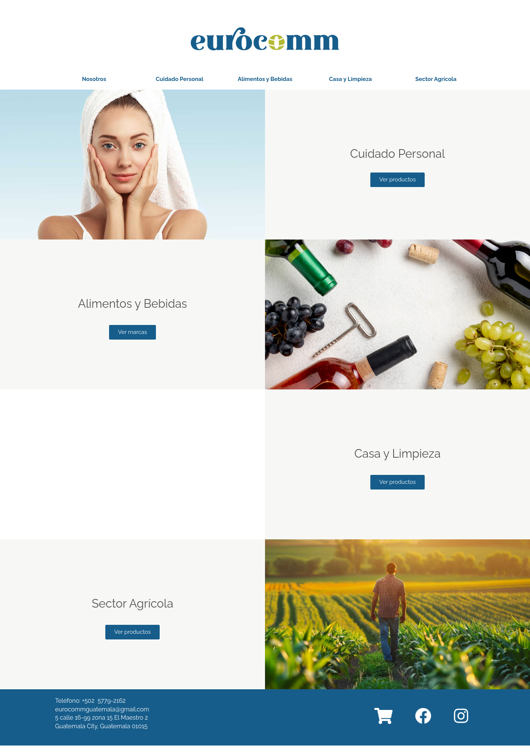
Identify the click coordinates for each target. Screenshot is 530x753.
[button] (94, 79)
